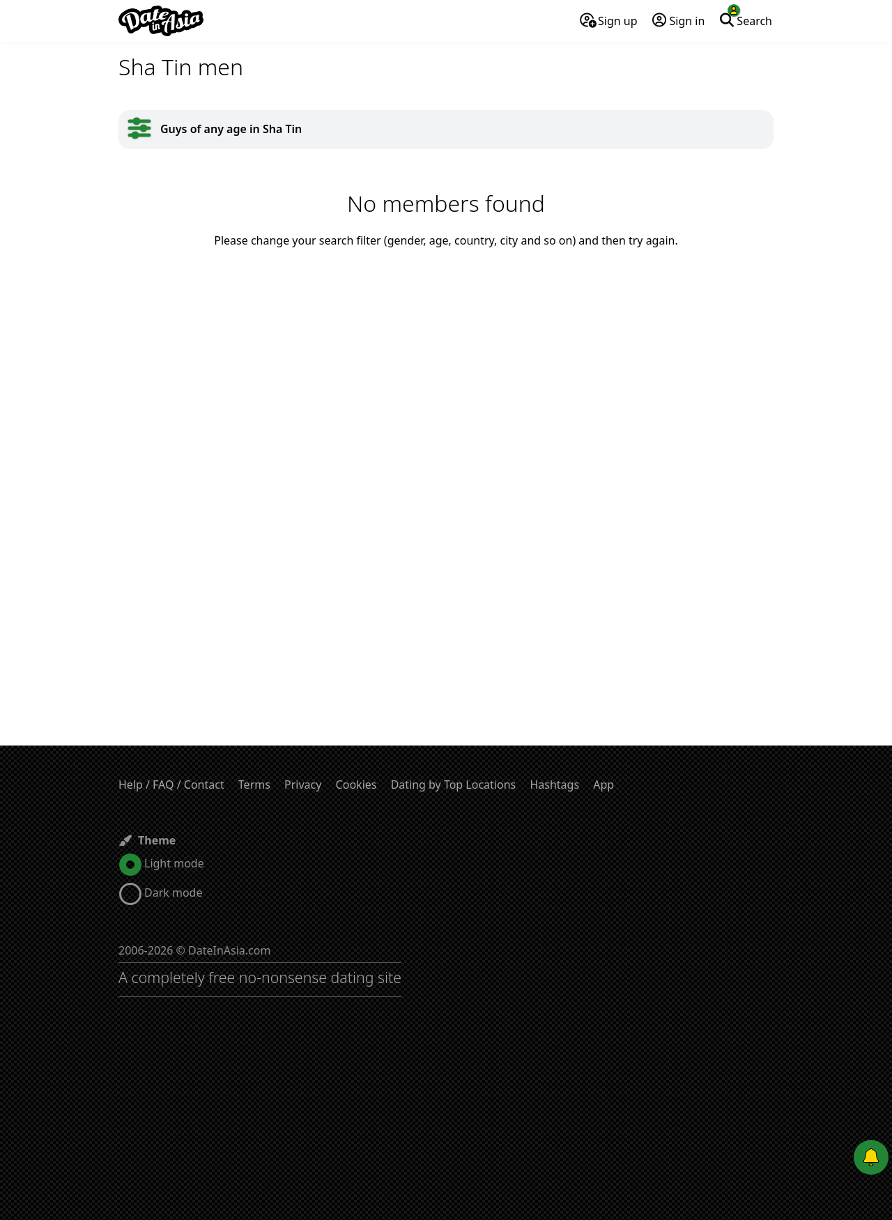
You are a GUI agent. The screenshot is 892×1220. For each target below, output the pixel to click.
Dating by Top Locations (453, 784)
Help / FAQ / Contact (171, 784)
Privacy (302, 784)
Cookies (356, 784)
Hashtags (554, 784)
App (603, 784)
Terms (254, 784)
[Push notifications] (871, 1157)
